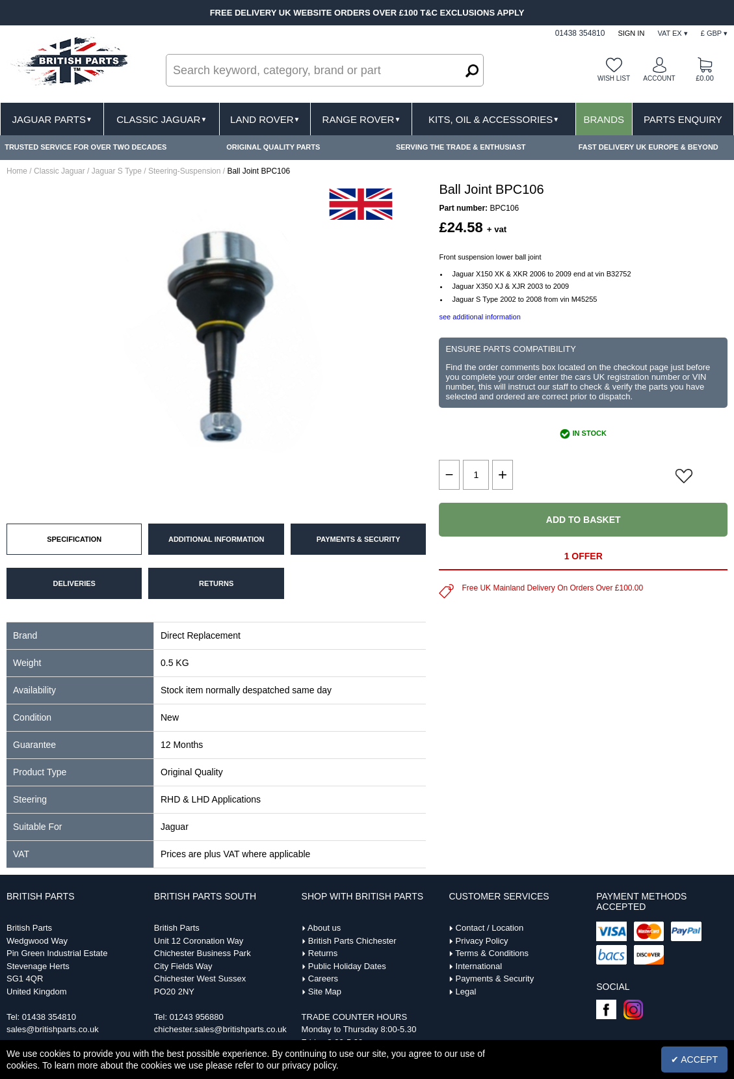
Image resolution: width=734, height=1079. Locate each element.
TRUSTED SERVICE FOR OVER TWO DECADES (85, 147)
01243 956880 (197, 1017)
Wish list (613, 78)
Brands (604, 119)
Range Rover (361, 119)
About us (324, 928)
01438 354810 (49, 1017)
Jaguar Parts (52, 119)
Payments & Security (495, 978)
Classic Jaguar (161, 119)
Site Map (324, 991)
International (479, 966)
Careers (323, 978)
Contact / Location (490, 928)
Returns (323, 953)
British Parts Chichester (352, 941)
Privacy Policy (482, 941)
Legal (466, 991)
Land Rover (265, 119)
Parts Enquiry (683, 119)
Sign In (631, 33)
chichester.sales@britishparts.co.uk (220, 1029)
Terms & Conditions (492, 953)
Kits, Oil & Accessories (493, 119)
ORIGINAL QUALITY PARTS (273, 147)
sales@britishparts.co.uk (53, 1029)
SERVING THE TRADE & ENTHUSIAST (461, 147)
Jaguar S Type (117, 171)
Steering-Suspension (184, 171)
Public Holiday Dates (347, 966)
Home (17, 171)
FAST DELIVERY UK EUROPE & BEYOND (648, 147)
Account (659, 78)
